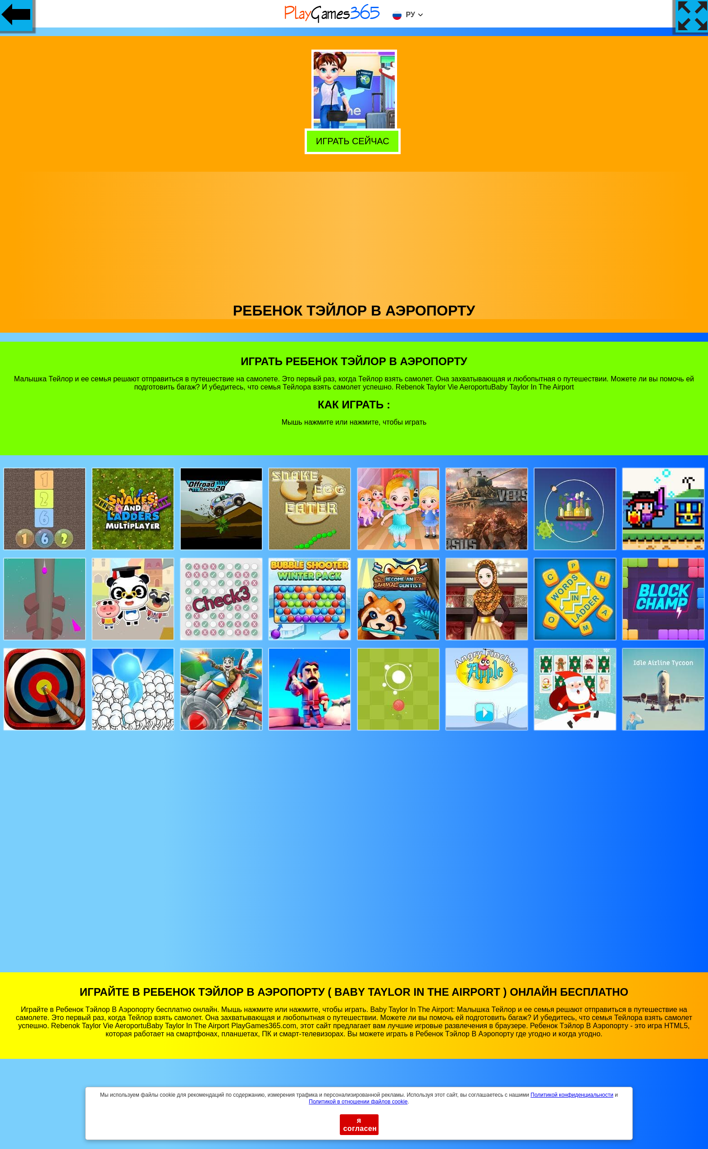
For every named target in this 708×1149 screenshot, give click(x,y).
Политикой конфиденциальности (571, 1095)
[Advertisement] (354, 235)
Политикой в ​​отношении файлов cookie (358, 1102)
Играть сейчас (354, 140)
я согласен (360, 1124)
